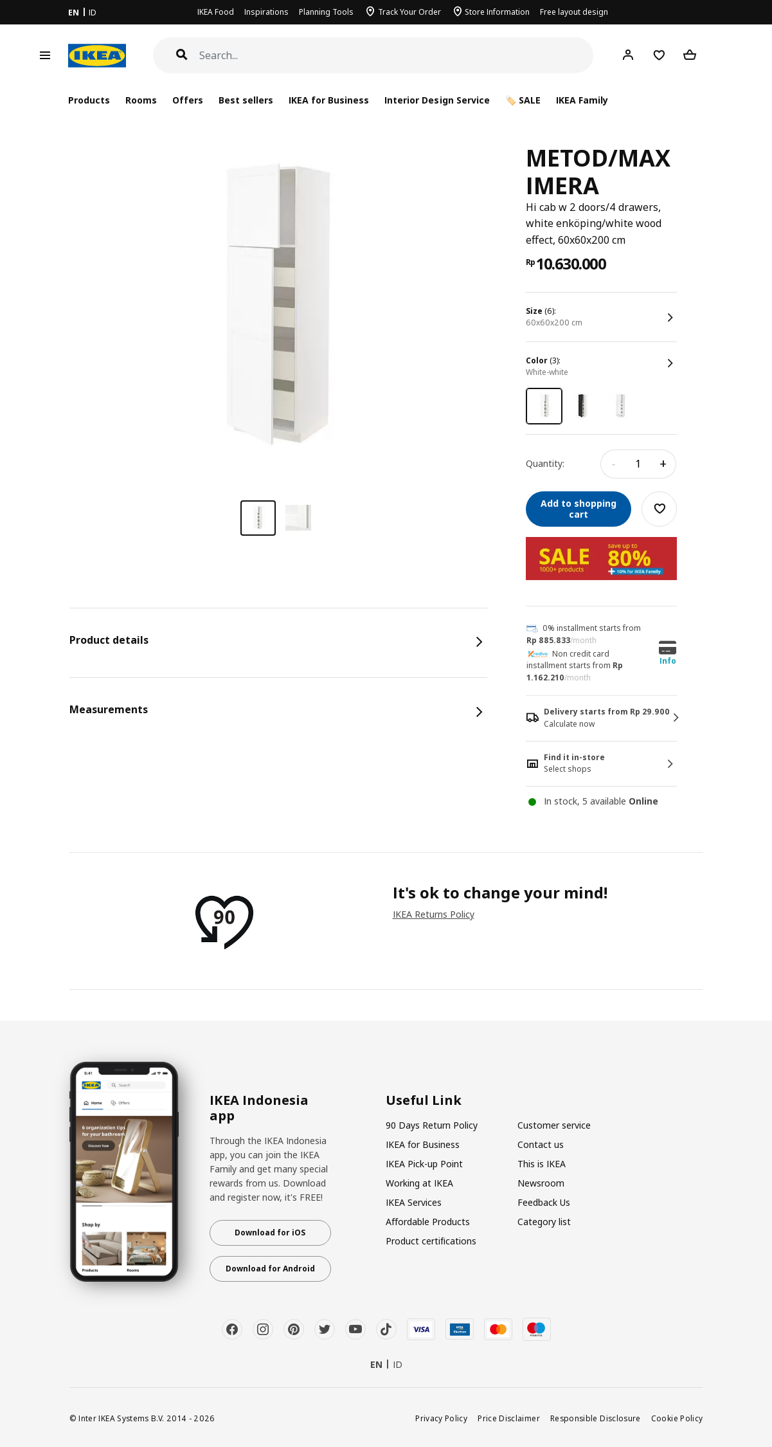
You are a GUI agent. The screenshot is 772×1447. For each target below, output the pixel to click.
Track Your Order (409, 11)
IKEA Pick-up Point (424, 1164)
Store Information (497, 11)
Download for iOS (270, 1232)
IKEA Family (582, 100)
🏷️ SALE (523, 100)
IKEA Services (414, 1202)
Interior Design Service (436, 100)
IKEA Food (215, 11)
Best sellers (246, 100)
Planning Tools (326, 11)
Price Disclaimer (509, 1418)
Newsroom (540, 1183)
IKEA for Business (329, 100)
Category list (544, 1221)
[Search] (396, 55)
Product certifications (431, 1241)
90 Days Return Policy (432, 1125)
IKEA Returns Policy (433, 914)
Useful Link (424, 1100)
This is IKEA (541, 1164)
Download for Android (270, 1268)
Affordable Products (428, 1221)
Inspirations (266, 11)
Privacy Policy (441, 1418)
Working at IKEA (419, 1183)
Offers (187, 100)
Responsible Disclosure (595, 1418)
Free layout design (574, 11)
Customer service (554, 1125)
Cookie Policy (677, 1418)
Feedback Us (543, 1202)
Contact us (540, 1144)
